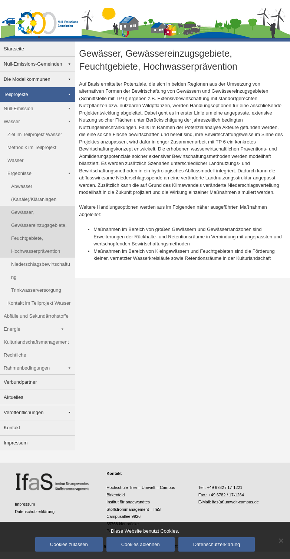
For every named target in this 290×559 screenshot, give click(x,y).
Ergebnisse (19, 173)
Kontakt (12, 427)
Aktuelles (13, 397)
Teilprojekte (16, 94)
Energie (12, 329)
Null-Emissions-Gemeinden (33, 64)
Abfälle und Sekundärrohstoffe (36, 316)
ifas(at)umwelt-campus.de (235, 502)
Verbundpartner (20, 382)
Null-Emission (18, 108)
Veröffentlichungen (23, 412)
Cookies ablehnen (140, 544)
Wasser (12, 121)
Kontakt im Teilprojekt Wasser (39, 303)
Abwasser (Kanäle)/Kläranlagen (33, 192)
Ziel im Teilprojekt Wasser (34, 134)
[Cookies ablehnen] (280, 540)
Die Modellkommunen (27, 79)
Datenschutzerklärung (35, 511)
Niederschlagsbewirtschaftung (40, 270)
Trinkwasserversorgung (36, 290)
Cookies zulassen (69, 544)
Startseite (14, 49)
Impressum (15, 443)
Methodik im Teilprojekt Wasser (31, 154)
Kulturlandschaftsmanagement (36, 342)
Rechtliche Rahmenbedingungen (27, 361)
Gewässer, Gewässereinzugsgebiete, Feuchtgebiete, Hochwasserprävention (39, 231)
